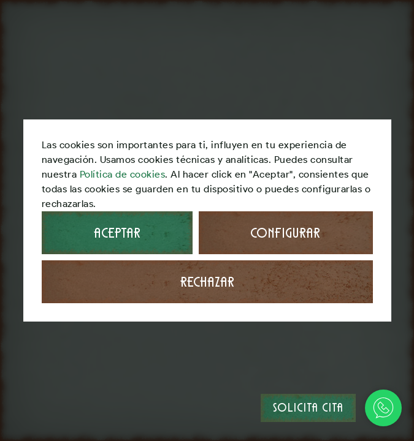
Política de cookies (123, 174)
